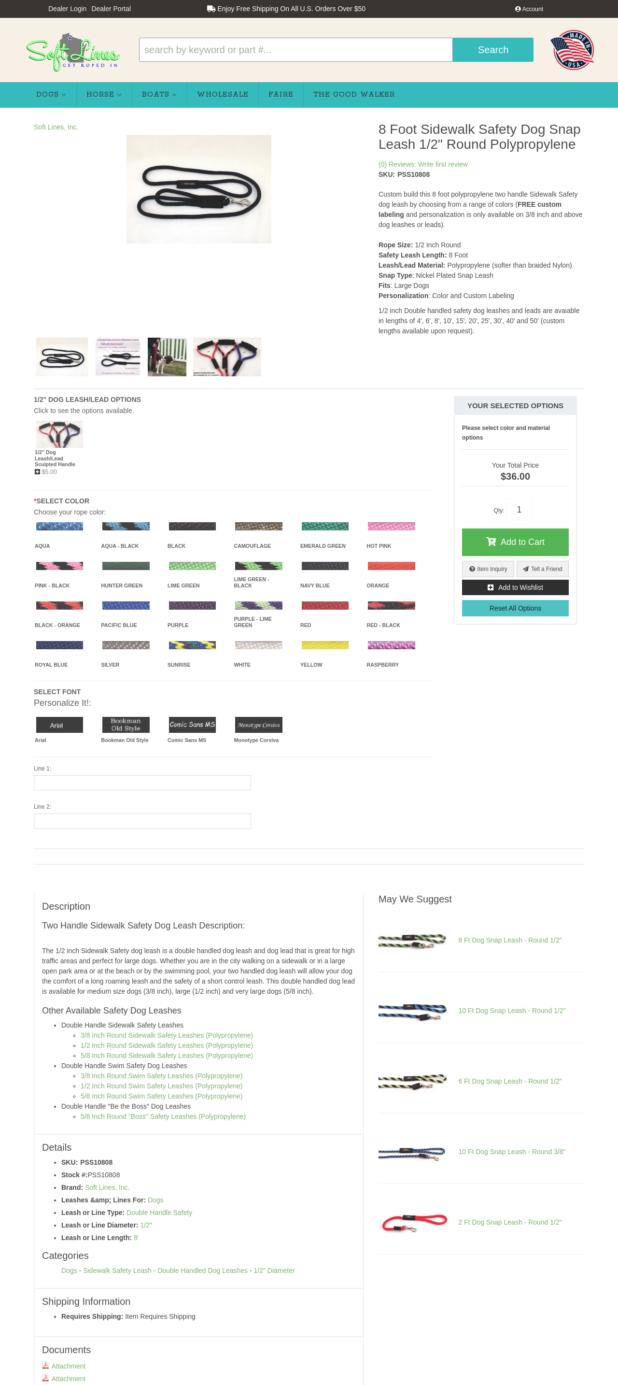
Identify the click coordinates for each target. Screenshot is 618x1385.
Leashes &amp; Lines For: (103, 1200)
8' (136, 1238)
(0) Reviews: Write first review (423, 164)
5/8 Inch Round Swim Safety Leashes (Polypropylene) (161, 1096)
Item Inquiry (492, 569)
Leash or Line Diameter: (100, 1225)
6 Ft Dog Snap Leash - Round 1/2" (510, 1081)
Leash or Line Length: (96, 1238)
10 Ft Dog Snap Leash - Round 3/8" (511, 1152)
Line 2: (42, 806)
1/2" (146, 1225)
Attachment (64, 1366)
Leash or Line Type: (93, 1212)
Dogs (156, 1200)
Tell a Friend (546, 569)
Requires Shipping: (92, 1316)
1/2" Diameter (274, 1270)
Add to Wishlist (520, 587)
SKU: (387, 174)
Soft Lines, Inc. (56, 127)
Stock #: (74, 1175)
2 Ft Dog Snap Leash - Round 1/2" (510, 1222)
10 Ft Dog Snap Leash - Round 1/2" (511, 1010)
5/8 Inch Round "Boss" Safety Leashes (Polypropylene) (163, 1116)
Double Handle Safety (159, 1212)
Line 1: (42, 768)
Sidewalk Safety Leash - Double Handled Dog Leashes (165, 1270)
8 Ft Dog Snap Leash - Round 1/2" (510, 940)
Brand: (72, 1187)
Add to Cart (523, 542)
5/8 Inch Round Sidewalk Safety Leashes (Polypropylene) (167, 1055)
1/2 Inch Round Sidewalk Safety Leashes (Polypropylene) (167, 1045)
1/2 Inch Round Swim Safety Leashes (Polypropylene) (161, 1086)
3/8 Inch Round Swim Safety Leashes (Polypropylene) (161, 1076)
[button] (336, 50)
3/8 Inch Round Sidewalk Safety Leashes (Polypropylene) (167, 1035)
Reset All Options (515, 608)
